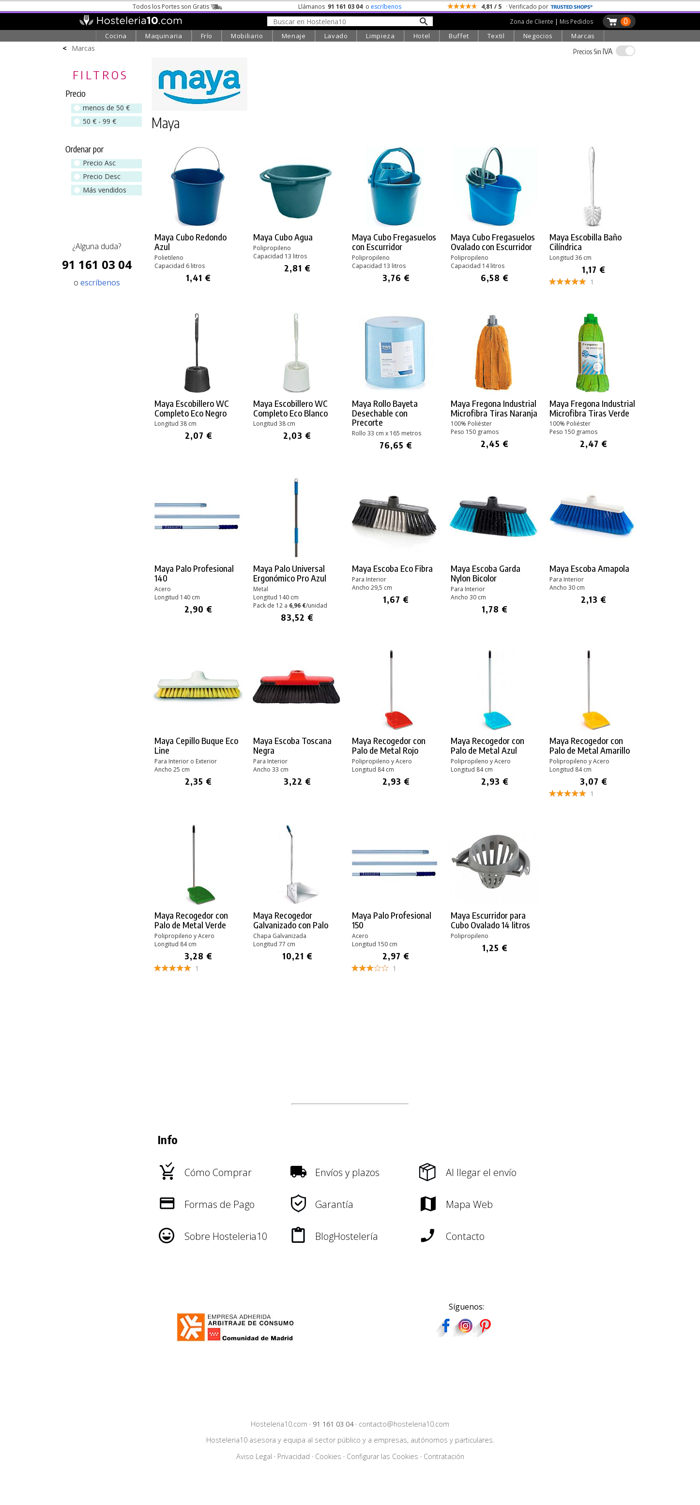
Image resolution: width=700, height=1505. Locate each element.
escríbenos (386, 6)
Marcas (583, 35)
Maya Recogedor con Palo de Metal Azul (487, 745)
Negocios (538, 35)
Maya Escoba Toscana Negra (292, 745)
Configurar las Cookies (382, 1456)
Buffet (459, 35)
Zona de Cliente (531, 21)
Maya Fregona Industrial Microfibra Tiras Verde (592, 408)
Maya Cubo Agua (283, 237)
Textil (496, 35)
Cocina (116, 35)
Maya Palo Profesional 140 (194, 573)
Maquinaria (164, 35)
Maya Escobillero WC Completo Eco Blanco (290, 408)
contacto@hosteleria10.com (404, 1424)
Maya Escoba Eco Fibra (392, 568)
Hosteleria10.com (279, 1424)
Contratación (444, 1456)
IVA (592, 51)
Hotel (421, 35)
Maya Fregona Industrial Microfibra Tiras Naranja (494, 408)
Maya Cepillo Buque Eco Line (196, 745)
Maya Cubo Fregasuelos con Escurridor (394, 242)
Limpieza (380, 35)
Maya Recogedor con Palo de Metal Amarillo (589, 745)
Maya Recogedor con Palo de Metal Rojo (389, 745)
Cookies (328, 1456)
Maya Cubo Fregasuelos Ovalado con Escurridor (493, 242)
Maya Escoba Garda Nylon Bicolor (485, 573)
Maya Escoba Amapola (589, 568)
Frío (207, 35)
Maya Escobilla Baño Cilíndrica (585, 242)
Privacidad (293, 1456)
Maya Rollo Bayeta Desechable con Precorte (385, 413)
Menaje (294, 35)
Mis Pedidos (576, 21)
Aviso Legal (254, 1456)
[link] (198, 216)
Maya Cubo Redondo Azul (190, 242)
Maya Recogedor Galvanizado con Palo (290, 920)
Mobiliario (247, 35)
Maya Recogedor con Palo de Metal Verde (191, 920)
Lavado (336, 35)
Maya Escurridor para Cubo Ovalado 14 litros (490, 920)
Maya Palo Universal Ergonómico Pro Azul (289, 573)
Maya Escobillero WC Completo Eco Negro (191, 408)
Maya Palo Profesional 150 (391, 920)
